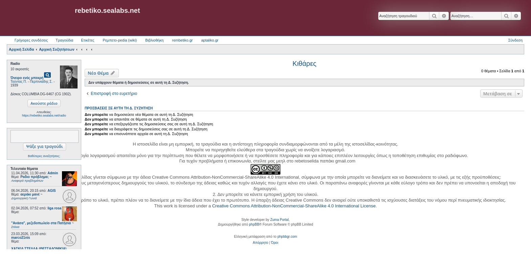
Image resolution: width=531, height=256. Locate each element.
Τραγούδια (64, 40)
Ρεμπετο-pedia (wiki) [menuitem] (120, 40)
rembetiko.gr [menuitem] (182, 40)
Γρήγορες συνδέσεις (31, 40)
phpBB (254, 224)
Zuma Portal (279, 220)
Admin (52, 173)
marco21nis (20, 237)
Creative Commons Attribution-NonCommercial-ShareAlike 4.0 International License (294, 205)
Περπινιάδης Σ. (41, 81)
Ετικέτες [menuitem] (87, 40)
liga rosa (54, 208)
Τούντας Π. (18, 81)
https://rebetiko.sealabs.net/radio (44, 115)
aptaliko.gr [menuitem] (209, 40)
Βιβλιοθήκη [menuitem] (154, 40)
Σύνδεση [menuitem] (515, 40)
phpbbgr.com (287, 236)
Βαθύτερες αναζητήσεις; (44, 156)
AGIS (51, 191)
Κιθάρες (304, 63)
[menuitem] (260, 243)
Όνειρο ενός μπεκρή (26, 78)
